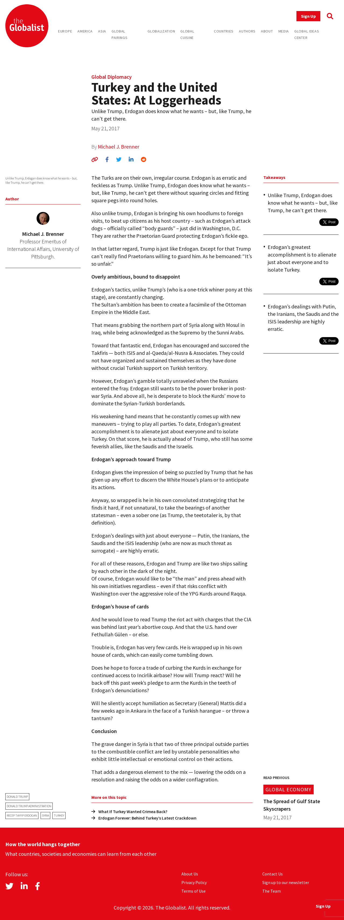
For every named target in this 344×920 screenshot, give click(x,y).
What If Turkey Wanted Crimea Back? (129, 811)
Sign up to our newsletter (285, 882)
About (267, 31)
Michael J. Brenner (118, 146)
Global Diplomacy (111, 76)
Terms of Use (193, 891)
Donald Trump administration (29, 806)
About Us (189, 873)
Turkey (59, 815)
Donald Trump (17, 797)
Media (283, 31)
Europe (65, 31)
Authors (247, 31)
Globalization (161, 31)
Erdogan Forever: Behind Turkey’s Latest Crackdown (143, 818)
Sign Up (308, 16)
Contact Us (272, 873)
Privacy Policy (194, 882)
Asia (102, 31)
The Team (271, 891)
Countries (224, 31)
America (85, 31)
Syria (45, 815)
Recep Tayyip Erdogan (22, 815)
